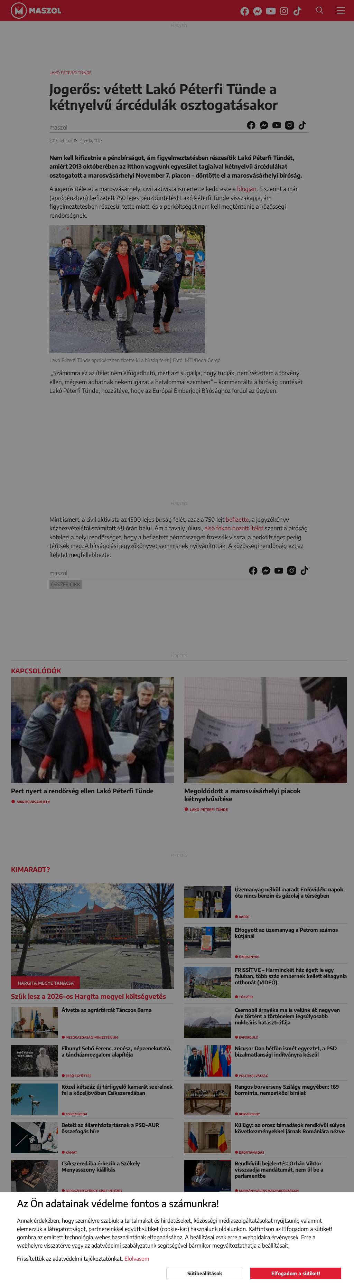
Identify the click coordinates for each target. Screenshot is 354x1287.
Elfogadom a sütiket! (295, 1273)
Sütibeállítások (204, 1273)
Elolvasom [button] (136, 1258)
